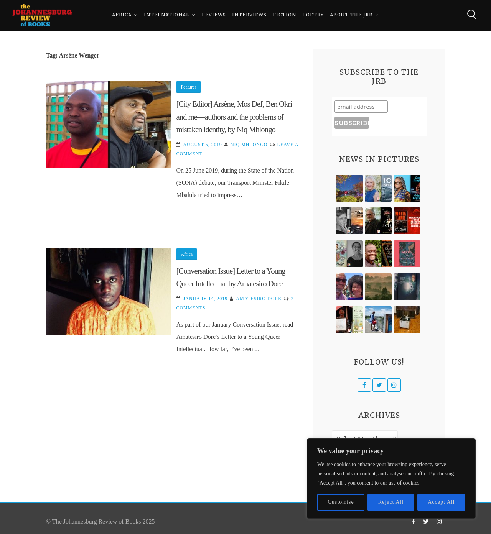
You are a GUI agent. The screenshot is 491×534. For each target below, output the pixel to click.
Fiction (284, 15)
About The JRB (351, 15)
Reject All (391, 502)
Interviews (249, 15)
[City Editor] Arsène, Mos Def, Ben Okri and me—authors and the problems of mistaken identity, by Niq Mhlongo (234, 116)
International (166, 15)
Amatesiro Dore (258, 298)
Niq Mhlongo (249, 144)
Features (188, 87)
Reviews (214, 15)
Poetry (313, 15)
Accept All (441, 502)
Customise (341, 502)
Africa (122, 15)
